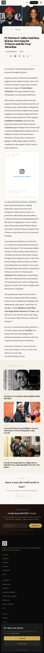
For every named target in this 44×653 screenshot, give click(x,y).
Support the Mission (8, 604)
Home (6, 29)
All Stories (5, 566)
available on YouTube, (13, 120)
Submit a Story (22, 496)
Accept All (22, 638)
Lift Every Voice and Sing (9, 596)
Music (21, 51)
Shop (3, 608)
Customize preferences (22, 649)
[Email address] (15, 526)
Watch (4, 574)
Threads (4, 622)
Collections (5, 558)
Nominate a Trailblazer (8, 592)
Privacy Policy (15, 633)
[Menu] (41, 2)
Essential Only (22, 643)
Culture (12, 29)
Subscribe (34, 2)
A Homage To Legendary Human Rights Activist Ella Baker (22, 397)
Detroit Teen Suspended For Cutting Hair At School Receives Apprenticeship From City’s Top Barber (22, 465)
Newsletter (5, 588)
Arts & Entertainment (11, 51)
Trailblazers (5, 562)
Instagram (5, 618)
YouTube (28, 330)
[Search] (27, 2)
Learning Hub (6, 570)
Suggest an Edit (35, 65)
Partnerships (6, 600)
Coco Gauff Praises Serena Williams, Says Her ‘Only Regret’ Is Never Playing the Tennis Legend (21, 430)
